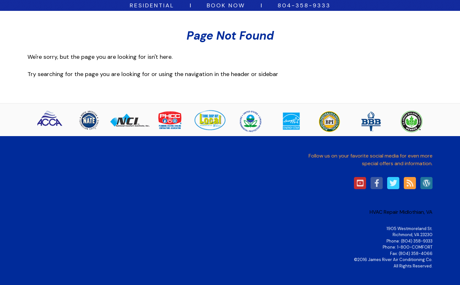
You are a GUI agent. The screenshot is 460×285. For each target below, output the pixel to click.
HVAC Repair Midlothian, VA (401, 212)
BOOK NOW (226, 5)
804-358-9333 (304, 5)
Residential (152, 5)
